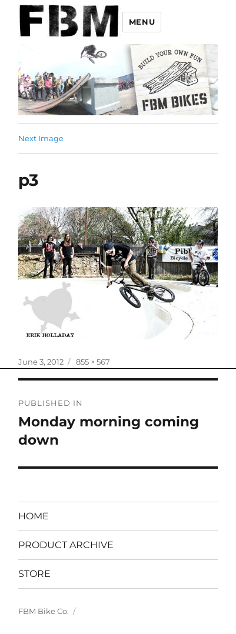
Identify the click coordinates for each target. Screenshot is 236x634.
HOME (33, 516)
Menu (142, 21)
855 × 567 (93, 361)
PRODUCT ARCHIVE (66, 544)
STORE (34, 573)
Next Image (41, 138)
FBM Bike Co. (43, 611)
